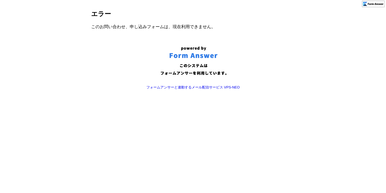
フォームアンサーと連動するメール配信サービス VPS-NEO (193, 87)
